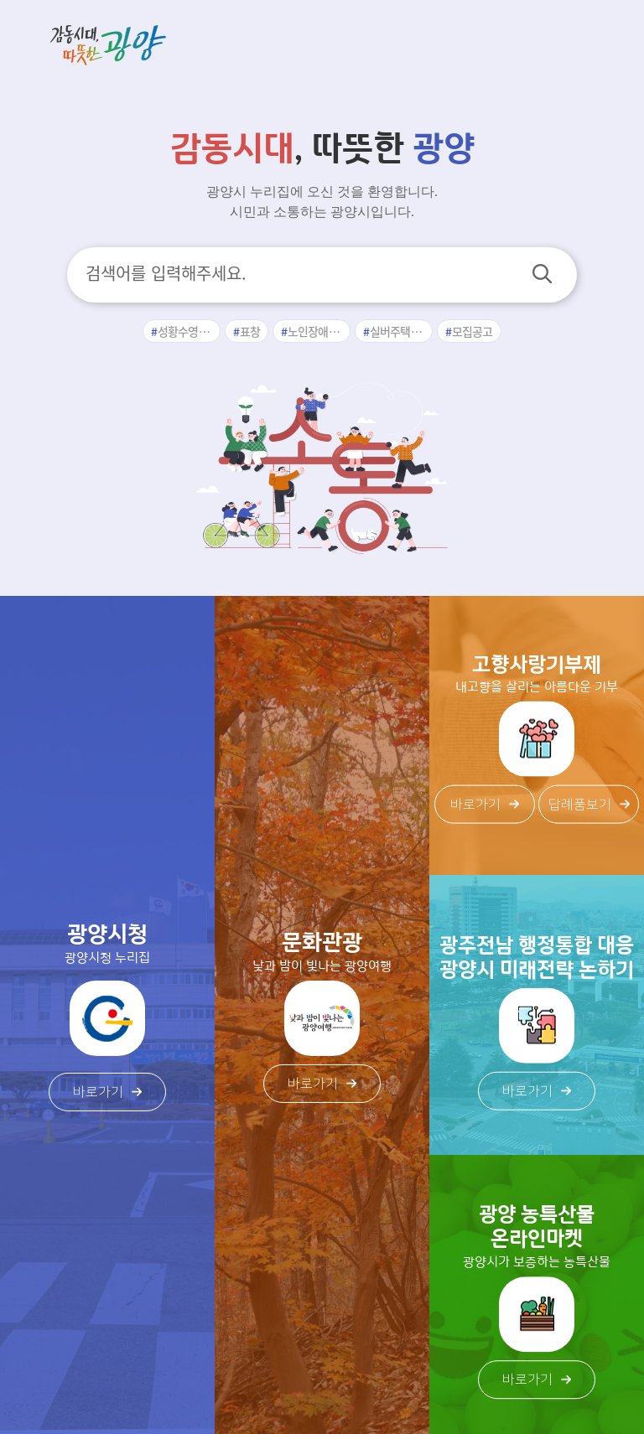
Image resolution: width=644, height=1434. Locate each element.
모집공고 (472, 331)
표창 (250, 331)
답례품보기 (589, 804)
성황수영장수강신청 (189, 331)
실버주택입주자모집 (402, 331)
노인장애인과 (319, 331)
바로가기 (107, 1092)
